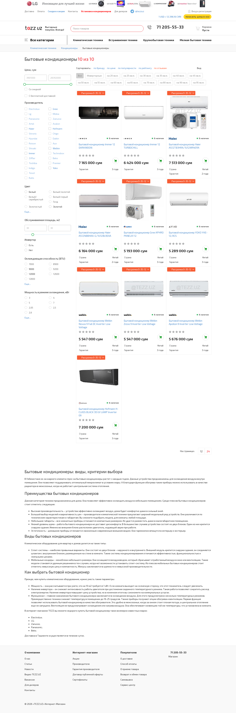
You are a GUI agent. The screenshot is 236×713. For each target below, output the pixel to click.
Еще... (28, 211)
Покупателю (128, 652)
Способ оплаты (128, 663)
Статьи (28, 663)
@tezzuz (139, 11)
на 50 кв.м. (83, 82)
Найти (140, 28)
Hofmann (57, 128)
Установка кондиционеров (96, 11)
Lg (30, 113)
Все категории (42, 40)
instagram (162, 11)
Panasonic (34, 118)
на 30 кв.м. (145, 75)
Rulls (31, 177)
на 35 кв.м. (162, 75)
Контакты (73, 11)
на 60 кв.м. (116, 82)
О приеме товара (129, 669)
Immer (32, 153)
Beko (55, 158)
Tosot (32, 173)
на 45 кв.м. (195, 75)
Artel (31, 123)
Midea (56, 113)
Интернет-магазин (85, 652)
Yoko (55, 168)
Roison (32, 143)
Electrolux (34, 109)
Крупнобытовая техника (158, 40)
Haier (31, 128)
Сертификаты (80, 679)
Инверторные (94, 75)
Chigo (56, 133)
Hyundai (33, 138)
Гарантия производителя (86, 669)
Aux (55, 143)
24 (208, 451)
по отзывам (161, 68)
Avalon (56, 123)
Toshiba (33, 163)
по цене (111, 68)
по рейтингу (145, 68)
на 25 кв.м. (129, 75)
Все (80, 75)
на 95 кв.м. (198, 82)
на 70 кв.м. (149, 82)
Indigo (32, 168)
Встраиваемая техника (123, 40)
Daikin (56, 138)
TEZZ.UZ (34, 28)
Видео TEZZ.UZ (33, 674)
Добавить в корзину (115, 160)
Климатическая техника (88, 40)
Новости (29, 669)
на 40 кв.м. (178, 75)
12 (201, 451)
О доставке (126, 658)
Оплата (41, 11)
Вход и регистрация (201, 11)
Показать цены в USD (198, 17)
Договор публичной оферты (88, 674)
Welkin (56, 148)
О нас (27, 658)
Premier (57, 163)
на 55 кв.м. (99, 82)
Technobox (58, 153)
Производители (81, 663)
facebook (153, 11)
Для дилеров (120, 11)
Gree (55, 109)
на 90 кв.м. (182, 82)
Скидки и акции (56, 11)
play (157, 11)
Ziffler (32, 158)
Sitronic (33, 133)
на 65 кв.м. (132, 82)
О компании (32, 652)
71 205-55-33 (168, 26)
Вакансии (30, 679)
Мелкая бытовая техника (195, 40)
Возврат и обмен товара (133, 674)
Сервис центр (127, 684)
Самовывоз (126, 679)
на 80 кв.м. (165, 82)
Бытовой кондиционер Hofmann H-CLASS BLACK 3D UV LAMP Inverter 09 (98, 412)
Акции (76, 658)
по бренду (99, 68)
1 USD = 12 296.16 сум (170, 16)
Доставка (29, 11)
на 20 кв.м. (112, 75)
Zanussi (57, 118)
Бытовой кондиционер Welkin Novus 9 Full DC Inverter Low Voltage (95, 324)
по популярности (127, 68)
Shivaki (32, 148)
